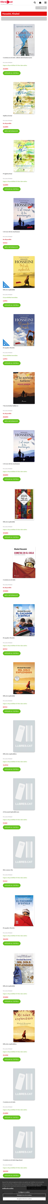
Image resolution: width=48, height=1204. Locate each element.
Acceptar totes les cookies (24, 1198)
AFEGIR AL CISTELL (12, 73)
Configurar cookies (24, 1192)
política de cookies (8, 1188)
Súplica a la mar (7, 115)
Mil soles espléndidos (10, 1044)
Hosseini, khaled (7, 62)
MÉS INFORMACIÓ (11, 131)
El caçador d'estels (9, 348)
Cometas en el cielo (9, 580)
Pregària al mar (7, 174)
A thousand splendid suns (11, 812)
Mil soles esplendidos (10, 754)
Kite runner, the (8, 870)
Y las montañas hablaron (10, 406)
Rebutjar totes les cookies (24, 1195)
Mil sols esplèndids (9, 290)
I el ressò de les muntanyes (11, 232)
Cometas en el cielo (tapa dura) (12, 1160)
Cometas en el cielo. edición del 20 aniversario (17, 57)
